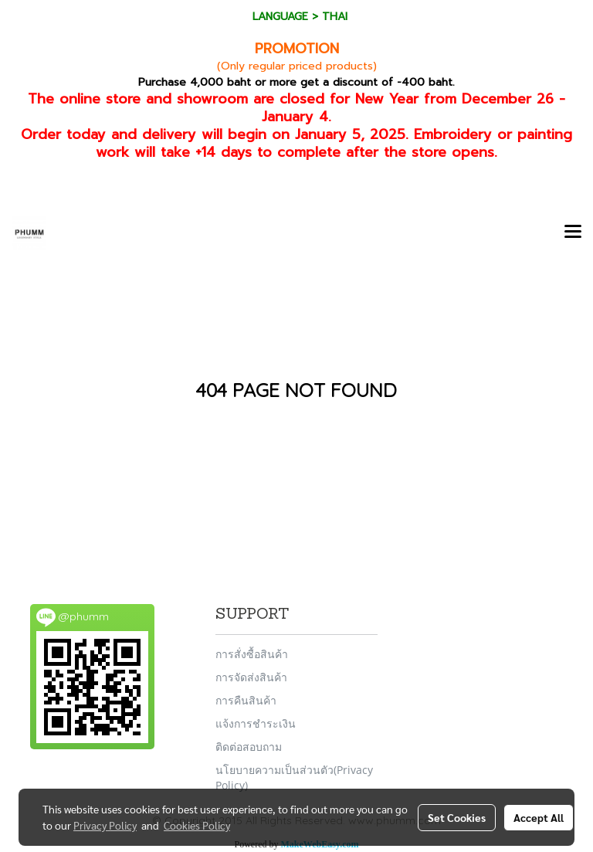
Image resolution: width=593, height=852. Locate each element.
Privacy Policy (105, 825)
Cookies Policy (197, 825)
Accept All (538, 817)
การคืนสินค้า (245, 700)
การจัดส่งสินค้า (251, 677)
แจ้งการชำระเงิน (255, 723)
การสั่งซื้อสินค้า (251, 654)
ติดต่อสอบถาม (248, 746)
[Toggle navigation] (573, 232)
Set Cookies (457, 817)
